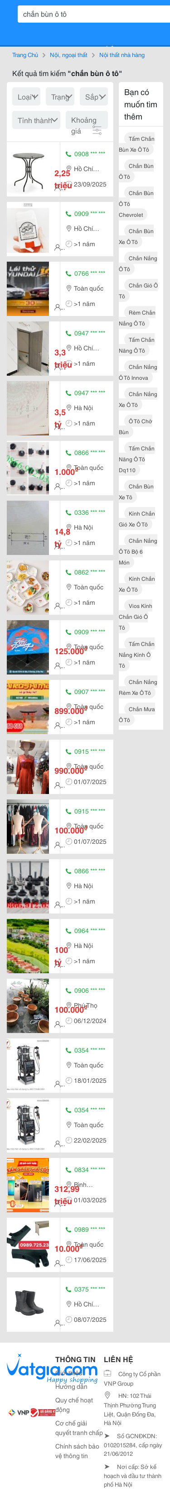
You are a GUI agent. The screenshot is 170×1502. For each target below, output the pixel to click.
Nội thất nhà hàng (122, 54)
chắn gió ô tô (138, 290)
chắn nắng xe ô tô (138, 399)
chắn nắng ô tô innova (138, 372)
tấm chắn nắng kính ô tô (137, 654)
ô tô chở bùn (135, 426)
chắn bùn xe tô (136, 491)
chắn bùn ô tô (136, 171)
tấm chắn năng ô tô (137, 344)
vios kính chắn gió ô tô (135, 616)
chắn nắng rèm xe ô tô (138, 687)
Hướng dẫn (71, 1386)
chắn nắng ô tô (138, 263)
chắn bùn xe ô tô (136, 236)
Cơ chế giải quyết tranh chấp (79, 1427)
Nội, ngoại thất (68, 54)
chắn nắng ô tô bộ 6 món (138, 551)
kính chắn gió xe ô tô (137, 518)
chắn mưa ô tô (137, 714)
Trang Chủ (25, 54)
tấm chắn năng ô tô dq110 (137, 459)
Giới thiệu (69, 1372)
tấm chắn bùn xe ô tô (137, 143)
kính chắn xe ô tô (137, 583)
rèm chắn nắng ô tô (137, 317)
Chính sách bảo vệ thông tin (77, 1450)
